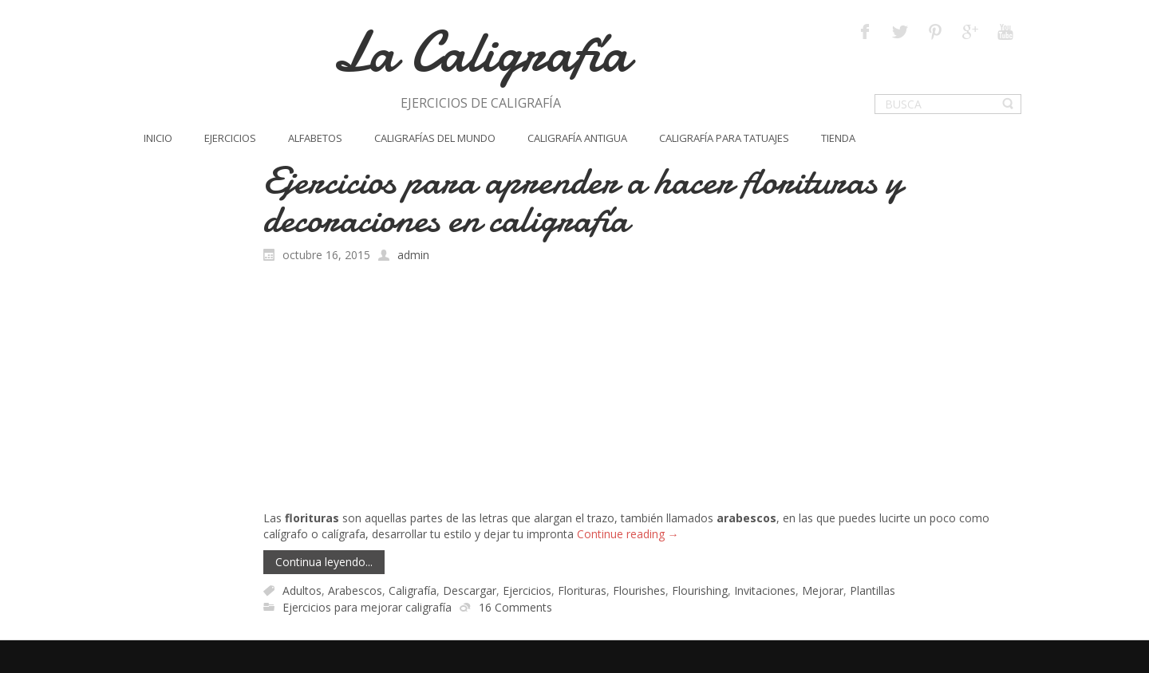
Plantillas (872, 590)
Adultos (302, 590)
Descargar (469, 590)
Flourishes (639, 590)
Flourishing (700, 590)
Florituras (582, 590)
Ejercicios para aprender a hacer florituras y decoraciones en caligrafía (582, 200)
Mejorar (822, 590)
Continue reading (628, 533)
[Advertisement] (642, 390)
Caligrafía (412, 590)
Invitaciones (765, 590)
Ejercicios (527, 590)
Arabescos (355, 590)
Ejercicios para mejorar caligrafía (367, 607)
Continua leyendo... (324, 561)
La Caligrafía (481, 52)
